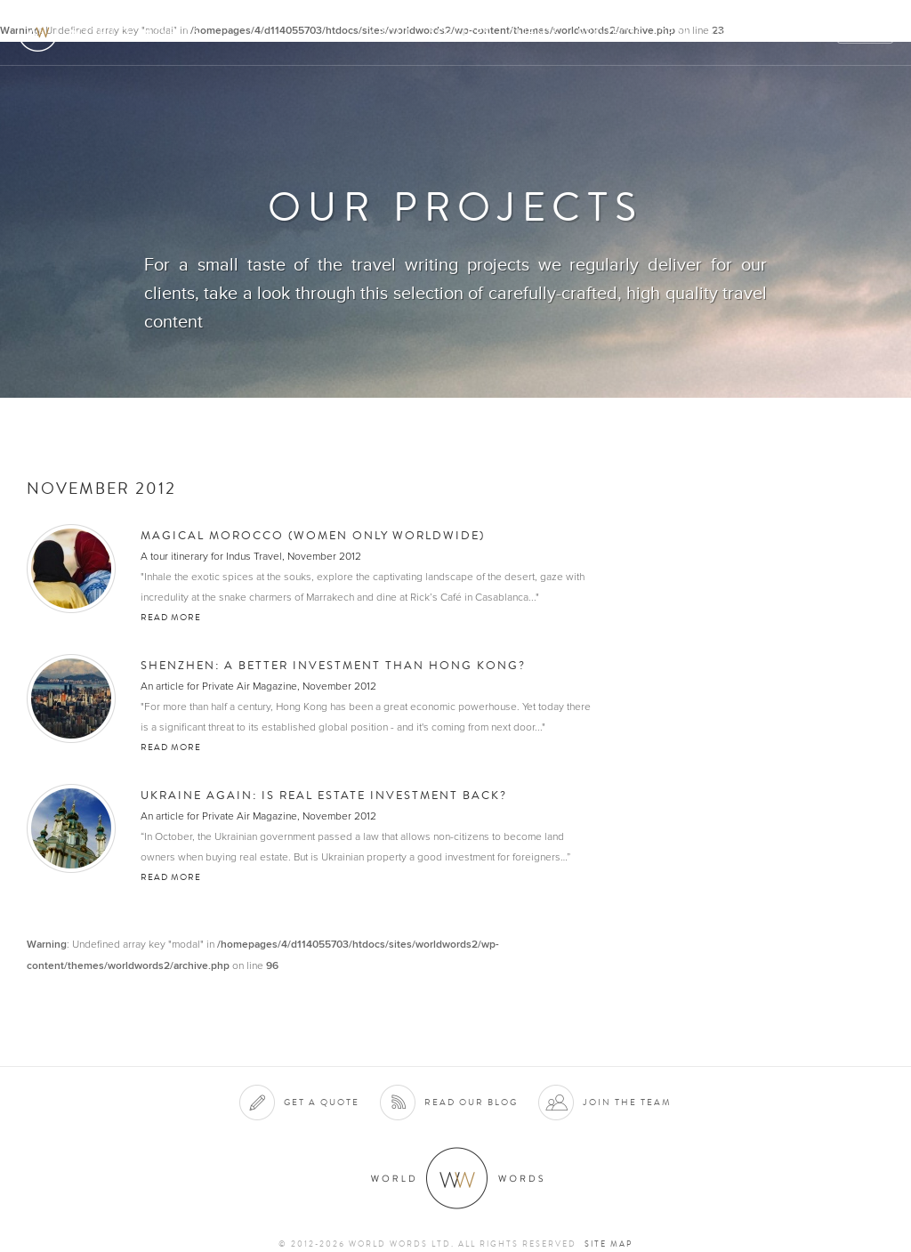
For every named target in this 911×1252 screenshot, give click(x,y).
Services (460, 32)
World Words (113, 32)
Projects (610, 32)
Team (677, 32)
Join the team (627, 1102)
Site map (608, 1244)
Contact (742, 32)
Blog (808, 32)
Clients (534, 32)
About (391, 32)
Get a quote (321, 1102)
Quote (866, 32)
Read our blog (471, 1102)
